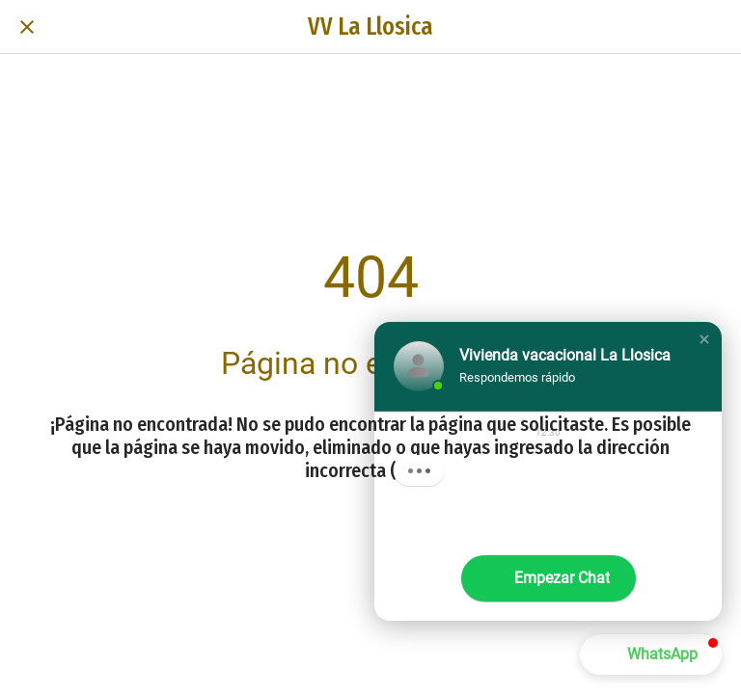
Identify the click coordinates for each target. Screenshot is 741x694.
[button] (704, 339)
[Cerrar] (27, 27)
